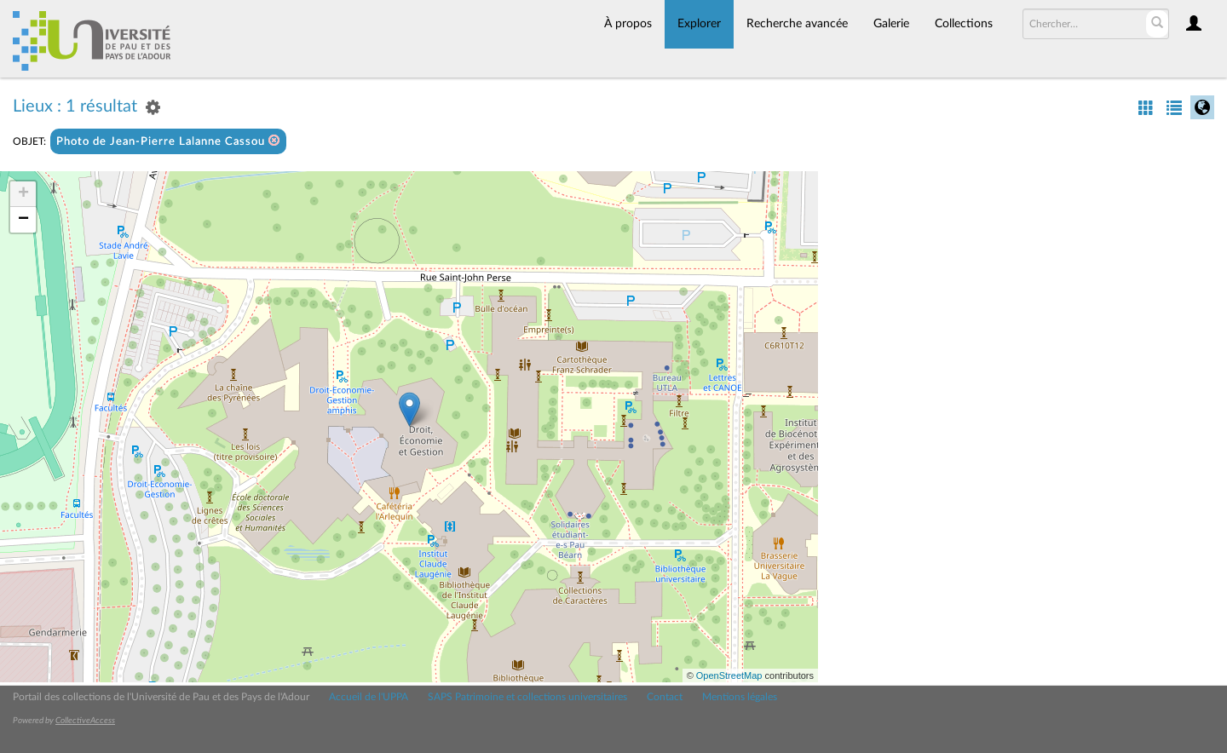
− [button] (23, 220)
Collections (964, 24)
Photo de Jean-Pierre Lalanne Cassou (168, 141)
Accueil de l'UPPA (368, 697)
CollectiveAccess (85, 720)
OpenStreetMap (729, 675)
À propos (628, 24)
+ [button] (23, 194)
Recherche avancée (797, 24)
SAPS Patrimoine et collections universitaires (527, 697)
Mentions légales (739, 697)
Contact (665, 697)
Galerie (891, 24)
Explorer (699, 24)
